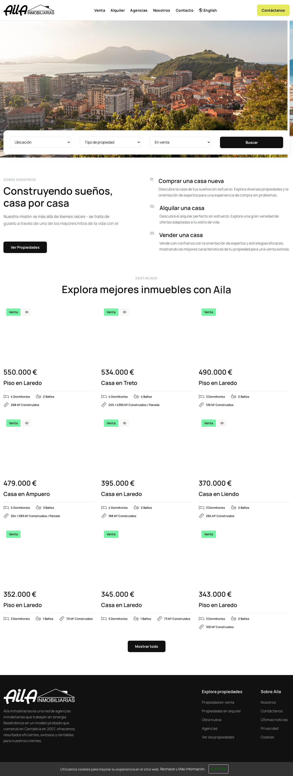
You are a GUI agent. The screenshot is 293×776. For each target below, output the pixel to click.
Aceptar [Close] (218, 768)
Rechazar (167, 769)
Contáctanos (272, 710)
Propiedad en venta (218, 702)
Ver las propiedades (218, 737)
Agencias (209, 728)
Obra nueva (211, 719)
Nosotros (268, 702)
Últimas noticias (274, 719)
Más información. (192, 769)
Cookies (267, 737)
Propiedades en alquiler (221, 710)
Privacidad (269, 728)
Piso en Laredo (22, 382)
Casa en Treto (119, 382)
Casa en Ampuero (26, 493)
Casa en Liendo (219, 493)
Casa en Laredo (121, 493)
